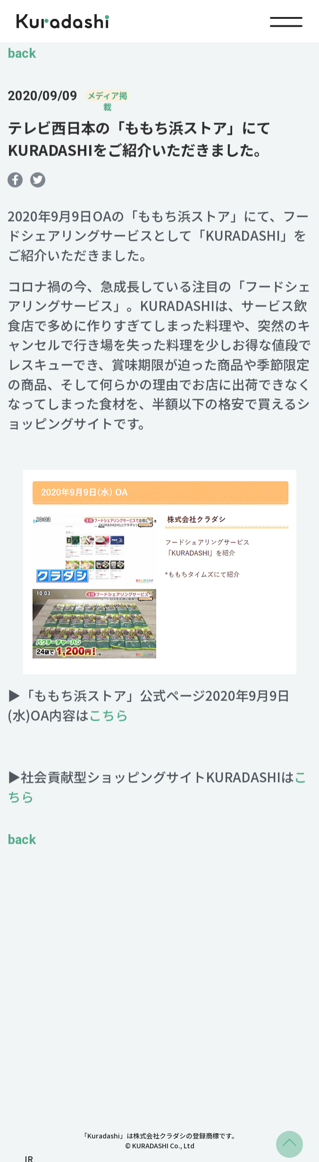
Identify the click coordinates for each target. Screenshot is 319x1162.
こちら (108, 718)
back (22, 56)
